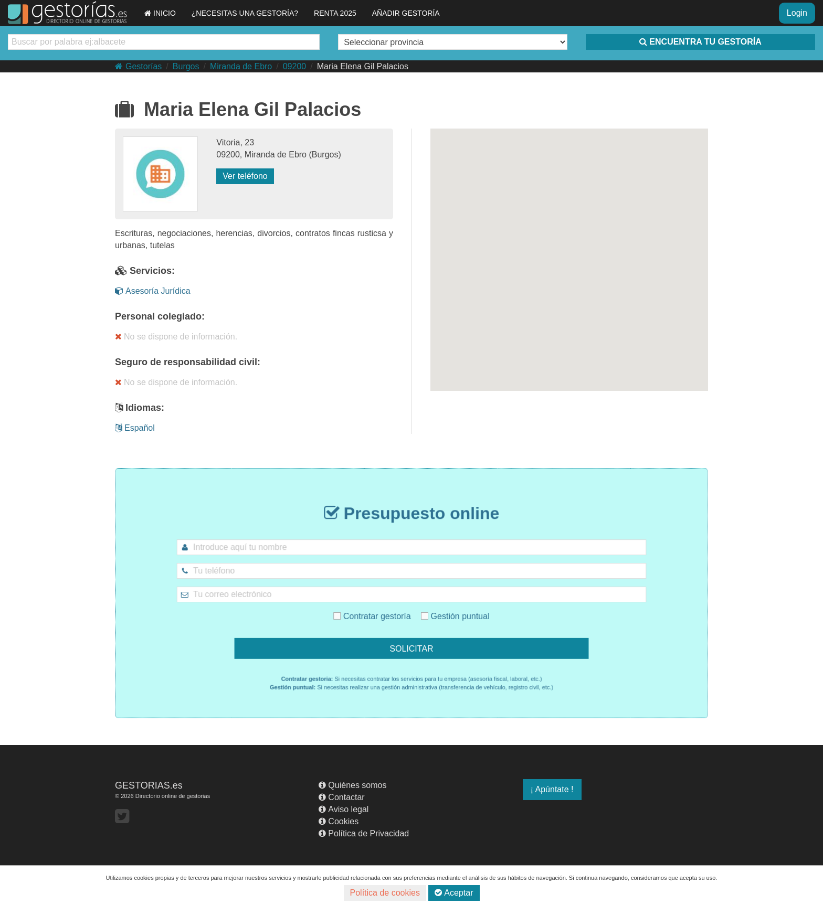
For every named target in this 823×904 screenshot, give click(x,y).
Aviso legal (343, 809)
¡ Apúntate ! (552, 789)
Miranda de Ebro (241, 66)
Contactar (341, 797)
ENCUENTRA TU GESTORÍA (700, 41)
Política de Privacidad (364, 833)
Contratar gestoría (384, 610)
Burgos (186, 66)
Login (797, 12)
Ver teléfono (245, 176)
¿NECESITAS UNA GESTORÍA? (245, 13)
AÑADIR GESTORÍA (406, 13)
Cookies (338, 821)
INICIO (160, 13)
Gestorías (138, 66)
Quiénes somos (352, 785)
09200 (295, 66)
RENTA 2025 (335, 13)
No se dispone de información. (176, 336)
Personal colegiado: (160, 316)
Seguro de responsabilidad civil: (187, 362)
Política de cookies (385, 892)
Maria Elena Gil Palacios (362, 66)
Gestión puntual (441, 610)
